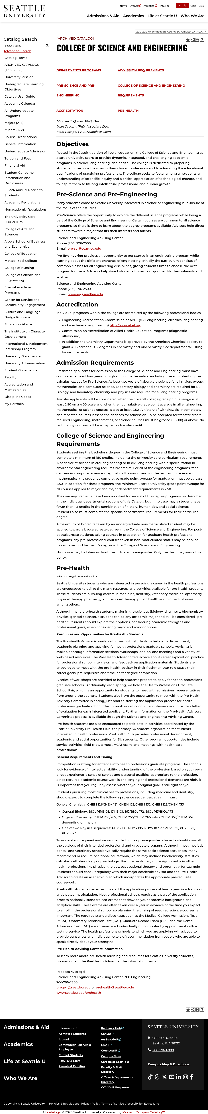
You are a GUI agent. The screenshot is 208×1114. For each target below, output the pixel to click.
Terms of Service (112, 1103)
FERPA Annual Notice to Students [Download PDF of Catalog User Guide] (24, 192)
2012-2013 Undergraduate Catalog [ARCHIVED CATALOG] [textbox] (170, 31)
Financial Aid (15, 165)
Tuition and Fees (18, 158)
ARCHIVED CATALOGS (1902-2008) (22, 67)
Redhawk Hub (111, 1028)
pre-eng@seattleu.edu (85, 294)
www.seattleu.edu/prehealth (78, 992)
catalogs (54, 1112)
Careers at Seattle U (115, 1061)
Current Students (71, 1055)
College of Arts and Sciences (20, 231)
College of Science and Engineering (23, 277)
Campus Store (111, 1056)
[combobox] (171, 31)
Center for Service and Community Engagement (25, 302)
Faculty (10, 377)
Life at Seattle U (162, 16)
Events (134, 5)
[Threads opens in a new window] (157, 1077)
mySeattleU (109, 1039)
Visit (193, 5)
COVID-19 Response (115, 1087)
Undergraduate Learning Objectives (24, 86)
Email (105, 1045)
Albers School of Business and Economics (25, 244)
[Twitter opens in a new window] (164, 1077)
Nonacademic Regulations (26, 209)
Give (201, 5)
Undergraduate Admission (25, 151)
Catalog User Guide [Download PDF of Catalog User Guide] (20, 96)
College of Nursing (19, 268)
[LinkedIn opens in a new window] (178, 1077)
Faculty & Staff (69, 1060)
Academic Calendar (20, 103)
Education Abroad (19, 324)
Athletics (149, 5)
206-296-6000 (163, 1050)
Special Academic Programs (19, 289)
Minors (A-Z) (14, 130)
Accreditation (69, 110)
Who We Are (192, 16)
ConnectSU (109, 1050)
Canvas (106, 1034)
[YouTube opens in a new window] (171, 1077)
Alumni (64, 1039)
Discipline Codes (18, 397)
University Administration (25, 363)
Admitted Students (72, 1034)
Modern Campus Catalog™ (143, 1112)
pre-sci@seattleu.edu (84, 248)
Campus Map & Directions (168, 1064)
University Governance (22, 356)
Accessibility (133, 1103)
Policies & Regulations (64, 1103)
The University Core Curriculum (20, 219)
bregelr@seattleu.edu (73, 987)
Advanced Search (17, 51)
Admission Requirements (141, 70)
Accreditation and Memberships (19, 387)
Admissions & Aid (103, 16)
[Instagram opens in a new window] (185, 1077)
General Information (20, 144)
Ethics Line (151, 1103)
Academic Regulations (22, 202)
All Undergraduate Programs (19, 113)
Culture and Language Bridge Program (22, 314)
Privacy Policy (90, 1103)
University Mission (19, 77)
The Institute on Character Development (25, 334)
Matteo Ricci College (21, 261)
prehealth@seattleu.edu (115, 987)
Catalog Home (16, 58)
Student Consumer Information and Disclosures (20, 178)
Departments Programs (78, 70)
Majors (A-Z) (14, 123)
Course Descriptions (21, 137)
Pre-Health (128, 110)
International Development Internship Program (26, 346)
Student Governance (21, 370)
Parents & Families (72, 1066)
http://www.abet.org (125, 325)
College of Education (21, 253)
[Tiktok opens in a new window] (150, 1077)
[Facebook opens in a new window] (191, 1077)
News (123, 5)
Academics (133, 16)
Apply (182, 5)
